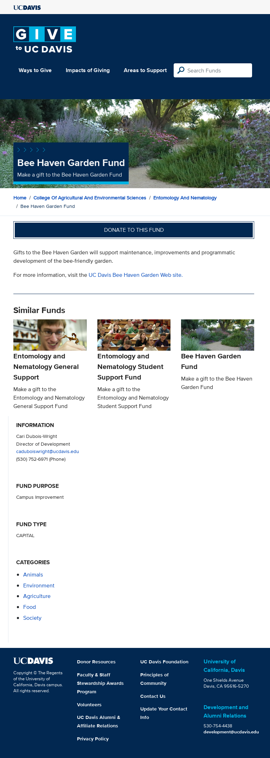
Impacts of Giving (88, 70)
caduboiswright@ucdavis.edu (47, 451)
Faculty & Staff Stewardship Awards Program (100, 683)
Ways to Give (35, 70)
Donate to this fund (134, 230)
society (32, 618)
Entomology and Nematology (185, 197)
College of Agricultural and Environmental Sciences (89, 197)
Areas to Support (145, 70)
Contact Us (153, 696)
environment (38, 585)
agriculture (37, 596)
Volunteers (89, 704)
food (29, 607)
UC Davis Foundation (164, 661)
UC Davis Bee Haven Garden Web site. (136, 275)
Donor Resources (96, 661)
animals (33, 575)
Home (19, 197)
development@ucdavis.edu (231, 731)
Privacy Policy (93, 738)
